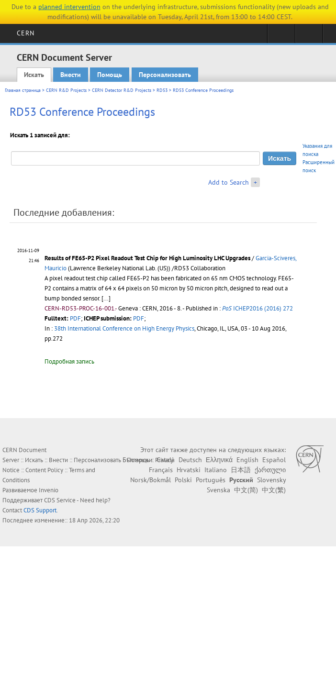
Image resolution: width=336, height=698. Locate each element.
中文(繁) (274, 490)
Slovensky (271, 480)
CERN (25, 33)
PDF (75, 318)
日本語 (241, 469)
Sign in (281, 36)
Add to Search (228, 182)
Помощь (109, 74)
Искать (34, 74)
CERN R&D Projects (66, 90)
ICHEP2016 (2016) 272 (257, 308)
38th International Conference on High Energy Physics (124, 328)
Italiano (215, 469)
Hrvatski (189, 469)
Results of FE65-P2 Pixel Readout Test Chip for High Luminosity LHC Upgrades (147, 258)
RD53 (162, 90)
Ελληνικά (219, 459)
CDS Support (39, 510)
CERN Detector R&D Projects (121, 90)
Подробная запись (69, 361)
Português (210, 480)
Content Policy (44, 470)
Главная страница (23, 90)
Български (138, 459)
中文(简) (246, 490)
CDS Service (60, 500)
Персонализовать (165, 74)
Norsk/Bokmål (150, 480)
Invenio (48, 490)
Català (166, 459)
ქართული (270, 469)
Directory (309, 36)
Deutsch (190, 459)
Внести (70, 74)
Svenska (218, 490)
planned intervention (69, 6)
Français (161, 469)
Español (274, 459)
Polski (183, 480)
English (247, 459)
